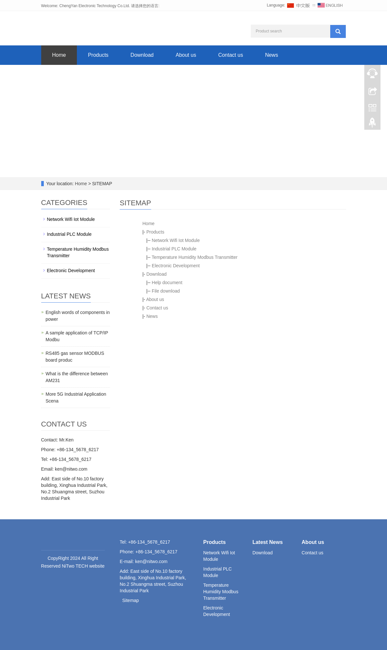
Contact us (230, 55)
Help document (167, 282)
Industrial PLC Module (174, 248)
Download (141, 55)
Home (59, 55)
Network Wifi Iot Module (176, 240)
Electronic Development (176, 265)
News (271, 55)
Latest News (267, 542)
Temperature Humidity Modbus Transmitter (195, 257)
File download (166, 291)
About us (185, 55)
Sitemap (130, 600)
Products (98, 55)
